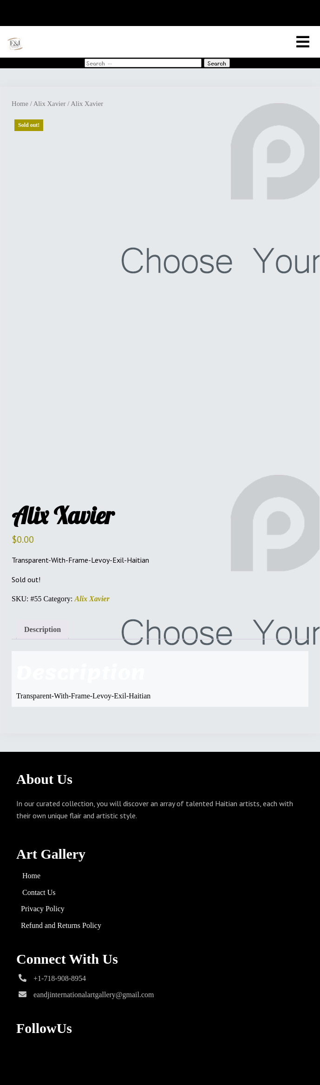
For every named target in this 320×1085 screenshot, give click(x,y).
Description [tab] (42, 629)
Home (20, 103)
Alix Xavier (49, 103)
